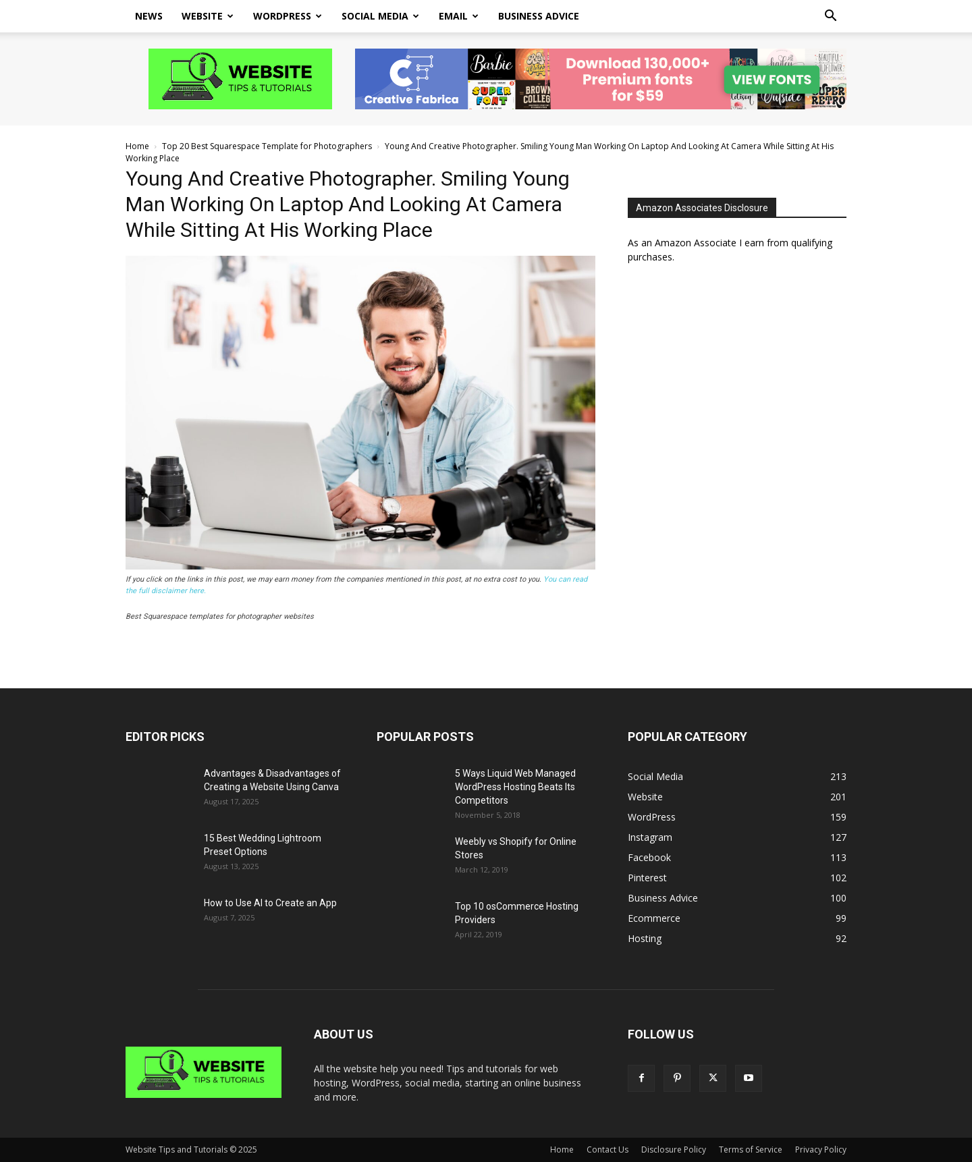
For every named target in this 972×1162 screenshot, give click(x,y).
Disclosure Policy (673, 1149)
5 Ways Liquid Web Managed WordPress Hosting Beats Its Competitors (515, 787)
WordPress (287, 15)
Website (208, 15)
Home (137, 146)
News (149, 15)
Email (459, 15)
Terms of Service (750, 1149)
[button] (830, 17)
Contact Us (607, 1149)
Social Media (380, 15)
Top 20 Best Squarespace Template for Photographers (267, 146)
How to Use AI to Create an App (270, 902)
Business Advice (538, 15)
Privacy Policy (820, 1149)
